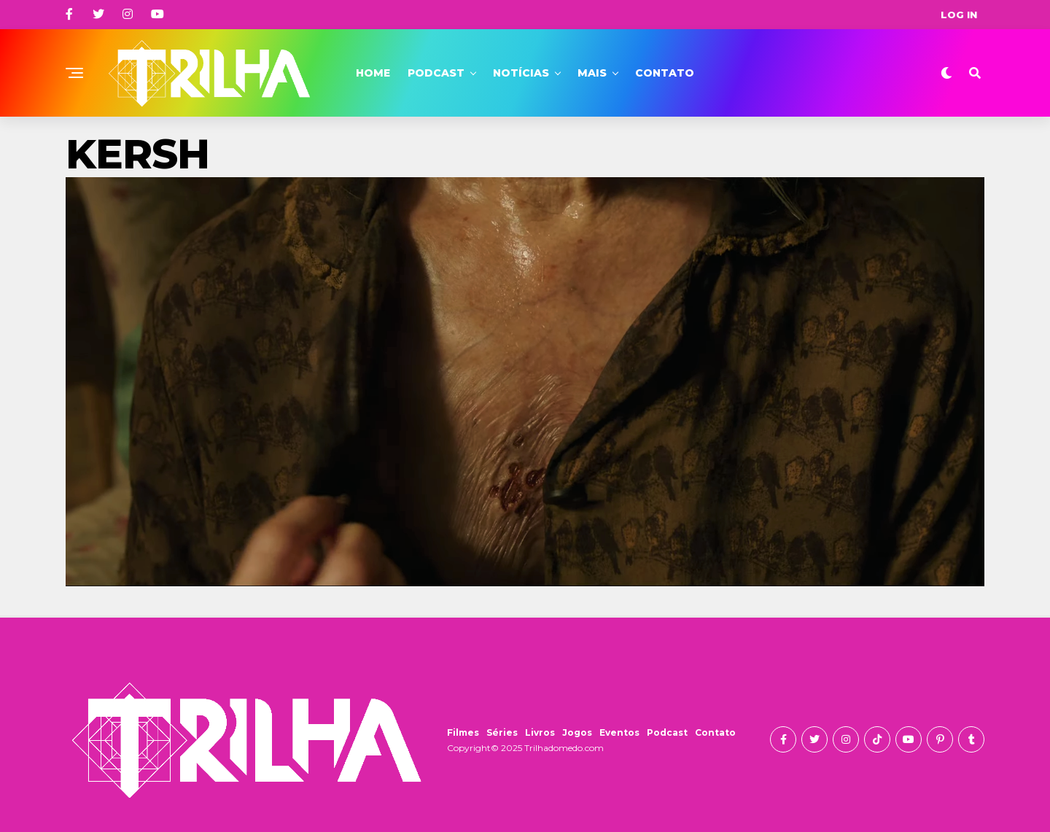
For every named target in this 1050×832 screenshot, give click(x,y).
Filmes (463, 732)
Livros (540, 732)
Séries (502, 732)
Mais (592, 72)
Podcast (436, 72)
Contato (664, 72)
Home (373, 72)
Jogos (577, 732)
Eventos (619, 732)
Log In (959, 14)
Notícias (521, 72)
